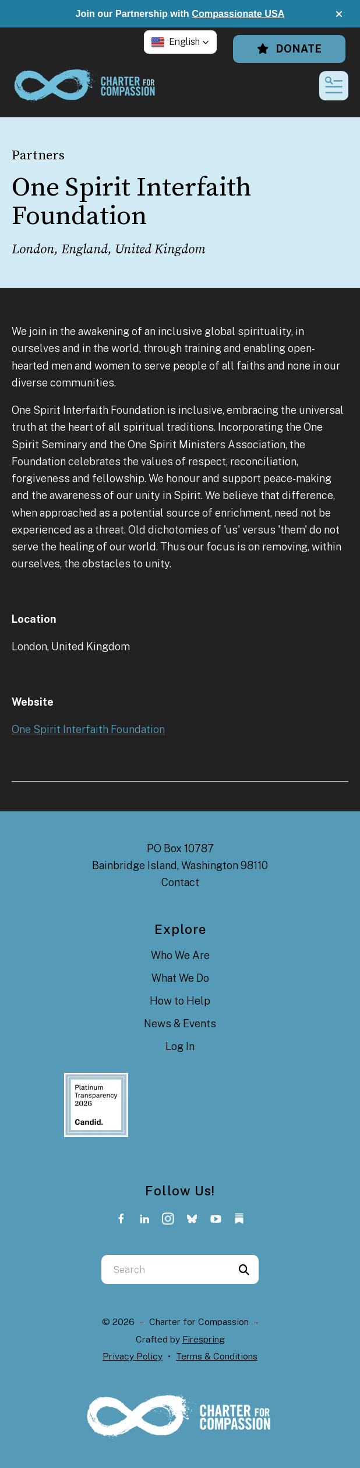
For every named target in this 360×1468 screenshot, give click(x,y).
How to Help (180, 1001)
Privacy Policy (133, 1356)
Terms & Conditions (216, 1356)
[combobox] (165, 1269)
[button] (339, 14)
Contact (180, 882)
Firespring (203, 1339)
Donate (289, 49)
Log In (180, 1046)
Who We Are (180, 955)
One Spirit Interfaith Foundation (88, 729)
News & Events (180, 1023)
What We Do (180, 978)
